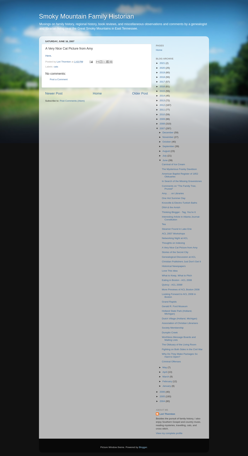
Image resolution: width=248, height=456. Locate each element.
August (166, 151)
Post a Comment (59, 79)
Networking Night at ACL (175, 238)
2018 (163, 77)
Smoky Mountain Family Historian (86, 16)
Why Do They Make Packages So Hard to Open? (180, 355)
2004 (163, 401)
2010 (163, 114)
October (167, 141)
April (165, 372)
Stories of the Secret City (175, 252)
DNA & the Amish (171, 207)
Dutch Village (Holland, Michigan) (179, 318)
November (168, 137)
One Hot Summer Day (173, 198)
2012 (163, 105)
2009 (163, 119)
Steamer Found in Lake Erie (177, 229)
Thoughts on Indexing (173, 243)
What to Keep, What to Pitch (177, 275)
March (166, 376)
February (167, 381)
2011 (163, 109)
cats (56, 66)
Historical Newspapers (174, 266)
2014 (163, 95)
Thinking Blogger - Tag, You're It (179, 212)
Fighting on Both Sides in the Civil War (182, 349)
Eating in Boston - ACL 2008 (177, 280)
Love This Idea (169, 270)
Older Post (140, 93)
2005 (163, 396)
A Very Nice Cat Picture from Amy (180, 247)
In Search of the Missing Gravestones (182, 181)
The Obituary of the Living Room (179, 344)
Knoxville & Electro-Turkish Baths (179, 202)
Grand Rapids (169, 301)
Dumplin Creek (170, 332)
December (168, 132)
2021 (163, 63)
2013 (163, 100)
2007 (163, 128)
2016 (163, 86)
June (165, 160)
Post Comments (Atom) (72, 100)
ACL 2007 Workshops (173, 233)
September (168, 146)
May (165, 367)
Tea (164, 224)
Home (97, 93)
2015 (163, 91)
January (167, 386)
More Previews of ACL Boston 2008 (181, 289)
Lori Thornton (167, 414)
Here (48, 55)
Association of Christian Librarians (180, 323)
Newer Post (54, 93)
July (164, 155)
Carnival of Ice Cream (173, 164)
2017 (163, 81)
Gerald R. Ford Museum (175, 306)
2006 (163, 392)
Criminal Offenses (171, 361)
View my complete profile (169, 433)
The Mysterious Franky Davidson (179, 169)
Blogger (143, 447)
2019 (163, 72)
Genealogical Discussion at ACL (179, 257)
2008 (163, 123)
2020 (163, 68)
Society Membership (173, 327)
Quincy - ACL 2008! (172, 284)
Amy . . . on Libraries (173, 193)
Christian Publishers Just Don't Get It (181, 261)
